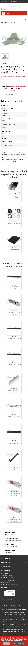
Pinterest (12, 95)
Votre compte (5, 566)
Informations (5, 570)
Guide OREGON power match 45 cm (14, 519)
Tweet (9, 95)
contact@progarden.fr (13, 584)
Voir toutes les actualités (6, 599)
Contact (4, 1)
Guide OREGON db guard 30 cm (13, 312)
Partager (7, 95)
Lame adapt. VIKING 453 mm (14, 467)
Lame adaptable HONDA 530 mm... (14, 286)
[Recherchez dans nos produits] (14, 6)
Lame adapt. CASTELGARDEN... (14, 442)
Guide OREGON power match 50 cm (14, 493)
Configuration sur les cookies (19, 643)
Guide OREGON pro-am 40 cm (14, 390)
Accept (6, 643)
